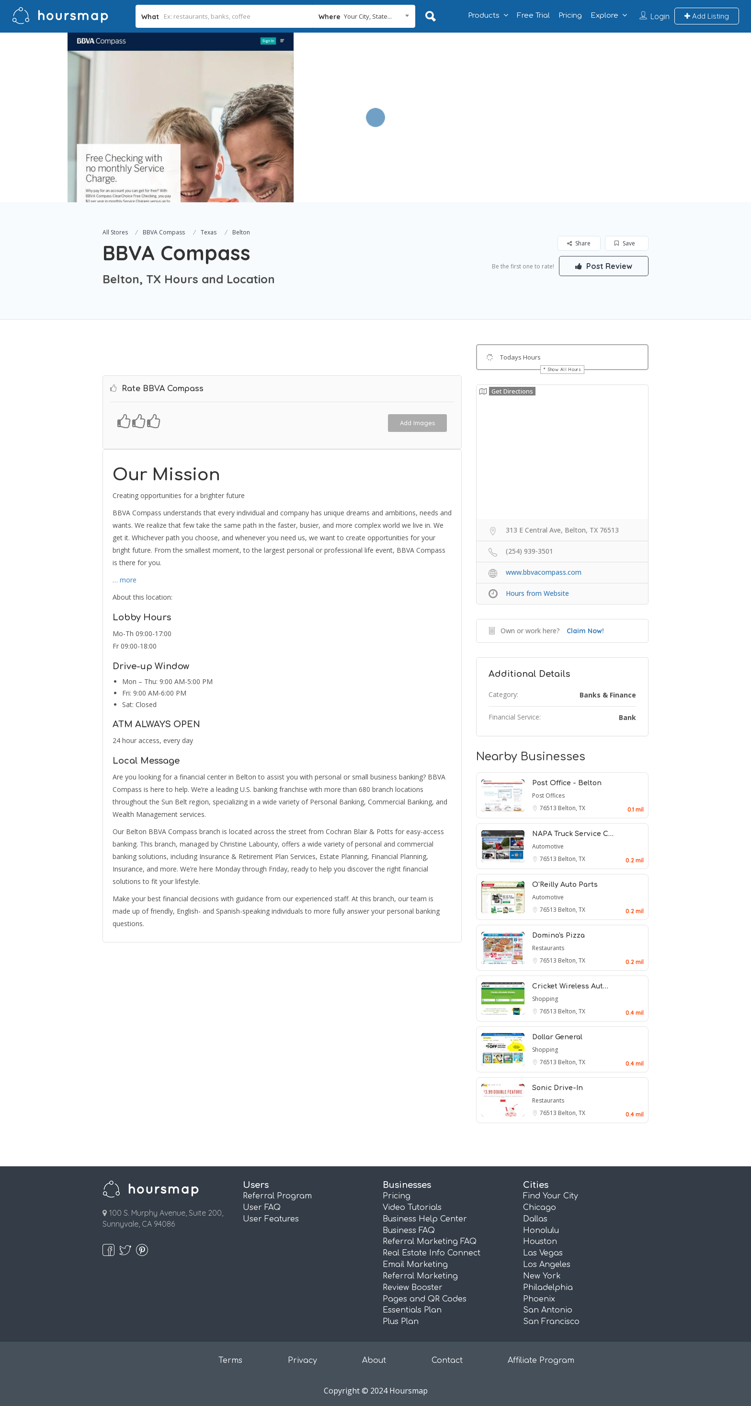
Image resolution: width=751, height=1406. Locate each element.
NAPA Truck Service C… (573, 833)
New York (542, 1276)
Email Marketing (415, 1264)
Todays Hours (520, 357)
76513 (549, 808)
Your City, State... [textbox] (368, 16)
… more (125, 579)
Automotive (548, 846)
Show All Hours (564, 369)
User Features (271, 1219)
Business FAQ (409, 1230)
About (374, 1360)
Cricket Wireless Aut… (570, 986)
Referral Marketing (420, 1276)
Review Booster (413, 1287)
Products (484, 16)
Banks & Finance (608, 694)
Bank (627, 717)
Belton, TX (571, 808)
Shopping (545, 999)
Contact (447, 1360)
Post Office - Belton (567, 783)
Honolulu (541, 1230)
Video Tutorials (412, 1207)
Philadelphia (548, 1287)
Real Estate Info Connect (431, 1253)
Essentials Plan (412, 1310)
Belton (241, 232)
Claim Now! (585, 631)
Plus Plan (401, 1321)
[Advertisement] (541, 100)
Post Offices (548, 795)
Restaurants (548, 948)
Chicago (539, 1207)
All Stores (115, 232)
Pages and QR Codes (425, 1299)
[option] (180, 117)
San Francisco (551, 1321)
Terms (230, 1360)
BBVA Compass (164, 232)
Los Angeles (546, 1264)
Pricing (570, 16)
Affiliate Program (541, 1360)
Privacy (302, 1360)
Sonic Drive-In (557, 1088)
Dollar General (557, 1037)
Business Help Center (425, 1219)
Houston (540, 1241)
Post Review (603, 265)
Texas (208, 232)
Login (660, 16)
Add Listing (706, 16)
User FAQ (262, 1207)
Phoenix (539, 1299)
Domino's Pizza (558, 935)
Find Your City (550, 1196)
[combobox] (364, 16)
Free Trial (533, 16)
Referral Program (277, 1196)
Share (579, 243)
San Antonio (547, 1310)
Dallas (535, 1219)
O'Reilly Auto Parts (565, 884)
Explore (604, 16)
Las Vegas (543, 1253)
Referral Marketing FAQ (430, 1241)
